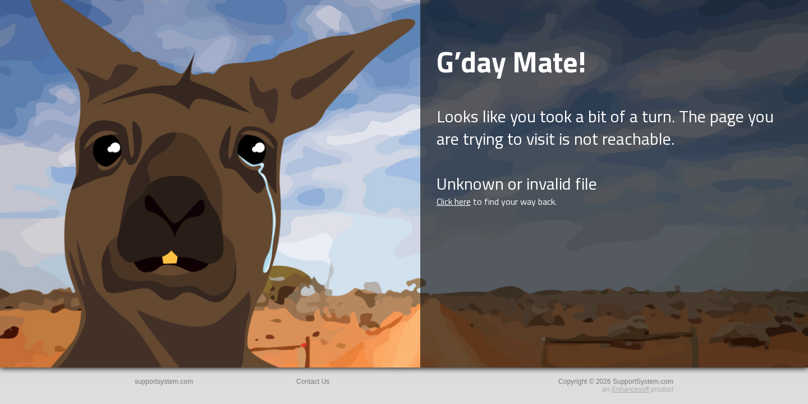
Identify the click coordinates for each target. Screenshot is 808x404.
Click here (454, 201)
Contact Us (312, 381)
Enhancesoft (630, 389)
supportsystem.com (164, 381)
